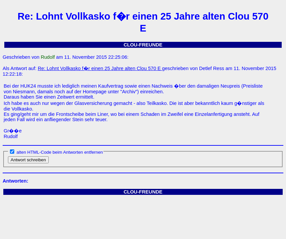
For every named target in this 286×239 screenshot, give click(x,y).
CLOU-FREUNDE (143, 44)
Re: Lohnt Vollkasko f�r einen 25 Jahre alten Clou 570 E (100, 68)
